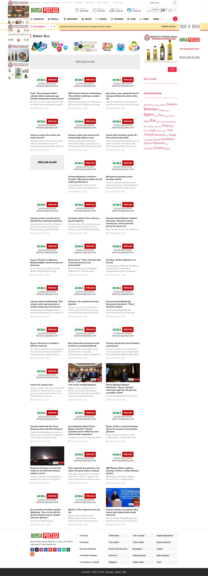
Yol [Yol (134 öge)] (145, 140)
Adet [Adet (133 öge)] (146, 105)
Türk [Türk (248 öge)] (170, 130)
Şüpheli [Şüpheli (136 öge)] (167, 149)
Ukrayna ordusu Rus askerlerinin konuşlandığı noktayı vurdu (83, 136)
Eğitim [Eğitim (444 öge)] (149, 114)
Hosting (118, 572)
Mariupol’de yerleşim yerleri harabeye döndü (119, 178)
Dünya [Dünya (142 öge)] (161, 110)
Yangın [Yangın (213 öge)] (172, 135)
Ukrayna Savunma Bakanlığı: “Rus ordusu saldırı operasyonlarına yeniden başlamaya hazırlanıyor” (46, 304)
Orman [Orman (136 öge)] (151, 126)
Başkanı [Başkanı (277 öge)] (172, 104)
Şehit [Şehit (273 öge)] (160, 148)
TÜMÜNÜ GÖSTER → (169, 27)
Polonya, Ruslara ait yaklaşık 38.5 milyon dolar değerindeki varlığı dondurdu (122, 512)
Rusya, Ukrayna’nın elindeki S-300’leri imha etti (44, 344)
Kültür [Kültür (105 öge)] (158, 122)
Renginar (109, 572)
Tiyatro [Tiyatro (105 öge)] (164, 131)
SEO (124, 572)
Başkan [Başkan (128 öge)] (163, 105)
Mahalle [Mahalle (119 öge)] (173, 122)
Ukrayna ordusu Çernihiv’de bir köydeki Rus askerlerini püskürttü (46, 219)
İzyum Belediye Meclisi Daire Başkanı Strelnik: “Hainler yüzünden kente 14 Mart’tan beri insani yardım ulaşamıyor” (83, 430)
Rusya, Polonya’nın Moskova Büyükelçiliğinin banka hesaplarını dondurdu (46, 263)
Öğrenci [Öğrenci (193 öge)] (148, 143)
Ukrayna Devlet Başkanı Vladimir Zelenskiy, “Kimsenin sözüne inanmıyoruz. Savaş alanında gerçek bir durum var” (121, 222)
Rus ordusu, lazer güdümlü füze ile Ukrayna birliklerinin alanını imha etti (122, 96)
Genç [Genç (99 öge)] (156, 116)
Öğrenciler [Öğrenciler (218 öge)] (159, 143)
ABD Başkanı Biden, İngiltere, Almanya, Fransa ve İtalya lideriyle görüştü (122, 471)
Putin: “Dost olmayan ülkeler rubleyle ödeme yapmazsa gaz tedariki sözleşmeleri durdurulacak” (47, 96)
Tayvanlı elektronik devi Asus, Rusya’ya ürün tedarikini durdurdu (46, 427)
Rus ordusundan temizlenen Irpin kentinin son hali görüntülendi (83, 344)
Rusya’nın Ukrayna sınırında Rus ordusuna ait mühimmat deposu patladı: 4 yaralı (45, 471)
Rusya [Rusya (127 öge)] (146, 131)
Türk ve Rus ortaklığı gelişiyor (82, 384)
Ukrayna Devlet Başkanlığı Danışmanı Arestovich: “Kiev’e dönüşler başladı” (120, 304)
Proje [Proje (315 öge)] (165, 126)
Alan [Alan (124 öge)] (150, 105)
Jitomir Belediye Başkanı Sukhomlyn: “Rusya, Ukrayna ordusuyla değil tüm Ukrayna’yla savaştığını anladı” (121, 388)
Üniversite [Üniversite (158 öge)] (148, 148)
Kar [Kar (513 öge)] (153, 120)
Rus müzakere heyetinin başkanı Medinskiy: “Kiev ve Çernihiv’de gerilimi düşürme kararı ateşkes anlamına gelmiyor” (45, 513)
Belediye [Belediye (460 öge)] (151, 109)
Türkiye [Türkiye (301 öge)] (149, 135)
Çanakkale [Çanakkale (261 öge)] (167, 139)
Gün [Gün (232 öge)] (160, 115)
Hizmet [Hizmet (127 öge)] (172, 116)
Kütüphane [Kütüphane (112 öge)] (165, 122)
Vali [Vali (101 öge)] (167, 136)
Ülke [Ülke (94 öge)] (166, 144)
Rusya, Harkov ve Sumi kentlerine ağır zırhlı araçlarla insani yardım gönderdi (122, 429)
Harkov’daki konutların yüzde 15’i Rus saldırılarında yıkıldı (121, 136)
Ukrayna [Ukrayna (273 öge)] (159, 135)
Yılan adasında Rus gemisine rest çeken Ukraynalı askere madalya (84, 469)
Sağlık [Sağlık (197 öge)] (152, 130)
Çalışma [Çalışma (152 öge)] (156, 139)
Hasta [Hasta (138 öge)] (166, 116)
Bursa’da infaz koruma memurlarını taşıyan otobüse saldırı (85, 26)
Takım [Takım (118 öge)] (159, 131)
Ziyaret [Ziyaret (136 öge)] (150, 140)
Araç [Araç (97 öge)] (153, 105)
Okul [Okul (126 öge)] (146, 126)
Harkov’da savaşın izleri (41, 384)
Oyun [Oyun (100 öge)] (156, 127)
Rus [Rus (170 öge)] (172, 126)
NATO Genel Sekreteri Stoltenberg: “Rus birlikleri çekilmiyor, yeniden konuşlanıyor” (84, 96)
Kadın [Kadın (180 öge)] (147, 121)
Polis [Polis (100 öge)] (160, 127)
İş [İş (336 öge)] (155, 148)
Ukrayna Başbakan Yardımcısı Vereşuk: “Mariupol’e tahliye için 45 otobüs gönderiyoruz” (85, 179)
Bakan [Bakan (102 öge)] (158, 105)
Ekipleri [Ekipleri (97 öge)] (167, 111)
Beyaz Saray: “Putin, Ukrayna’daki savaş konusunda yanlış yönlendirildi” (84, 263)
